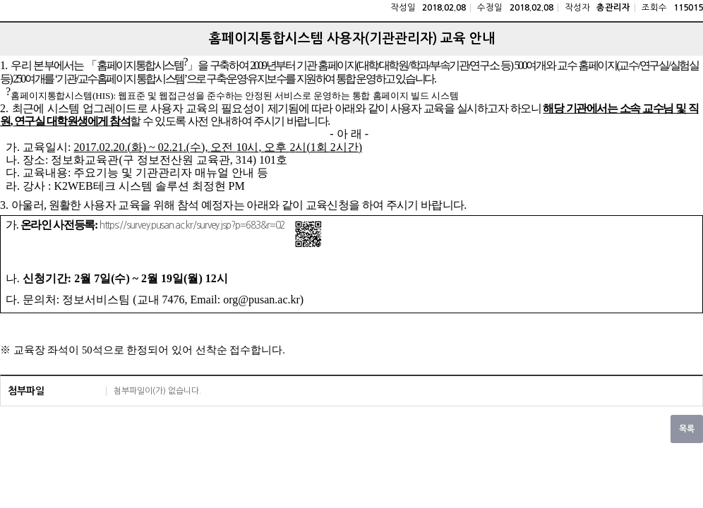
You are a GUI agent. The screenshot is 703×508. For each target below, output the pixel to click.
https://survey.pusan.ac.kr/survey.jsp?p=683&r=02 (192, 225)
